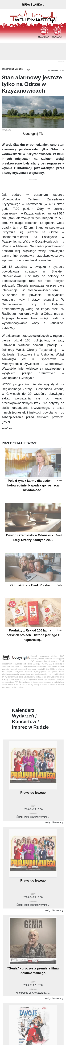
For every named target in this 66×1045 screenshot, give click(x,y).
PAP (28, 70)
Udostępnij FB (33, 133)
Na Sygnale (17, 69)
